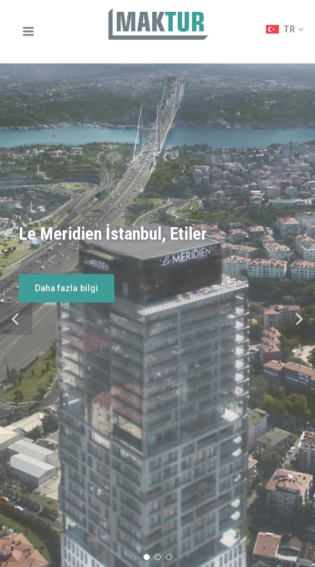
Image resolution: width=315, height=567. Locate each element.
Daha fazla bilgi (66, 288)
